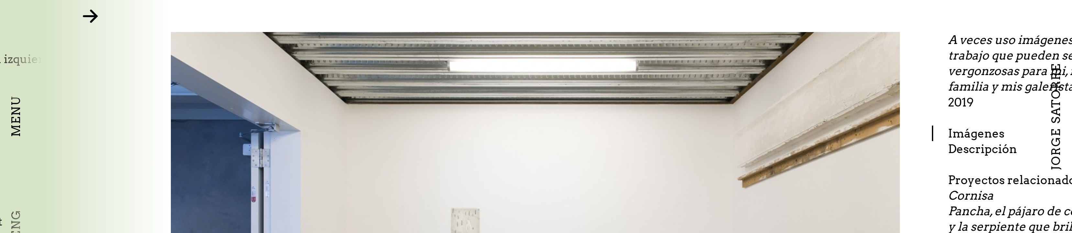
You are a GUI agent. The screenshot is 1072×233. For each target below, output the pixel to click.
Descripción (1019, 149)
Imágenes (1013, 133)
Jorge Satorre (1056, 116)
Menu (16, 116)
